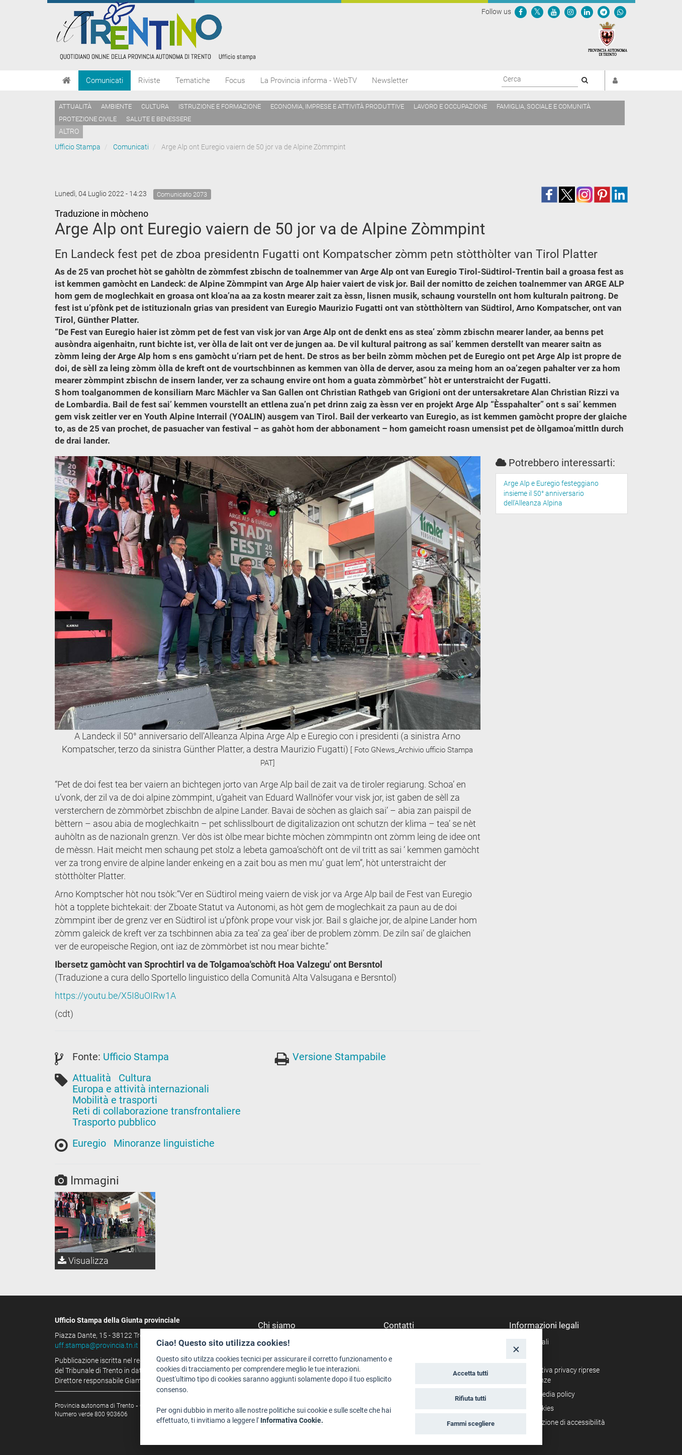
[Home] (66, 80)
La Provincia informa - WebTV (308, 80)
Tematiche (192, 80)
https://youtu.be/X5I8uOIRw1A (115, 995)
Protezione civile (88, 119)
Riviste (149, 80)
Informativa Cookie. (291, 1420)
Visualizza (83, 1260)
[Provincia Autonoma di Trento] (607, 38)
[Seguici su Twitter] (537, 12)
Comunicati (104, 80)
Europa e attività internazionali (140, 1089)
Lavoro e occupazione (450, 106)
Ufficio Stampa (78, 147)
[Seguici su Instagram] (570, 12)
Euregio (89, 1143)
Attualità (75, 106)
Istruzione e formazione (219, 106)
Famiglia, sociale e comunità (544, 106)
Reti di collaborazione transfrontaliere (156, 1111)
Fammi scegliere (471, 1423)
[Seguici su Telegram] (604, 12)
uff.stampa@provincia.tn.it (96, 1345)
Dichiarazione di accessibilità (560, 1422)
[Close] (516, 1348)
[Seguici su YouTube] (554, 12)
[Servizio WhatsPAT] (620, 12)
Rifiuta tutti (470, 1398)
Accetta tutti (470, 1373)
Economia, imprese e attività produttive (337, 106)
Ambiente (116, 106)
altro (69, 131)
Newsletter (390, 80)
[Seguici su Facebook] (521, 12)
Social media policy (545, 1394)
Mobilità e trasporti (114, 1100)
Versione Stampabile (339, 1057)
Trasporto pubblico (114, 1122)
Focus (235, 80)
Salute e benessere (158, 119)
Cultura (155, 106)
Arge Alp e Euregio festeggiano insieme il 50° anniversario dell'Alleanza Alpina (551, 493)
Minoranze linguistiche (164, 1143)
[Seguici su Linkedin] (587, 12)
